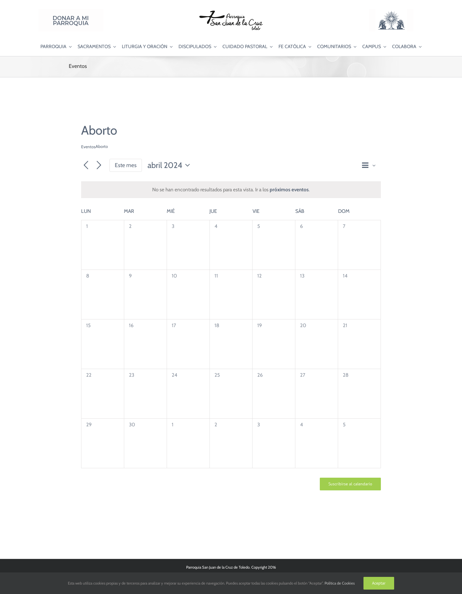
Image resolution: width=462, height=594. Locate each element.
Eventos (88, 146)
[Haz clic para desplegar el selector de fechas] (170, 165)
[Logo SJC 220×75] (231, 11)
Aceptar (379, 583)
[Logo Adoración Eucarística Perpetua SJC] (391, 11)
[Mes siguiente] (99, 165)
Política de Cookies (340, 583)
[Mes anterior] (86, 165)
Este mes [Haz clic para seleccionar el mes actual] (126, 165)
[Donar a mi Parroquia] (70, 11)
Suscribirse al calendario (350, 484)
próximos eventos (289, 189)
